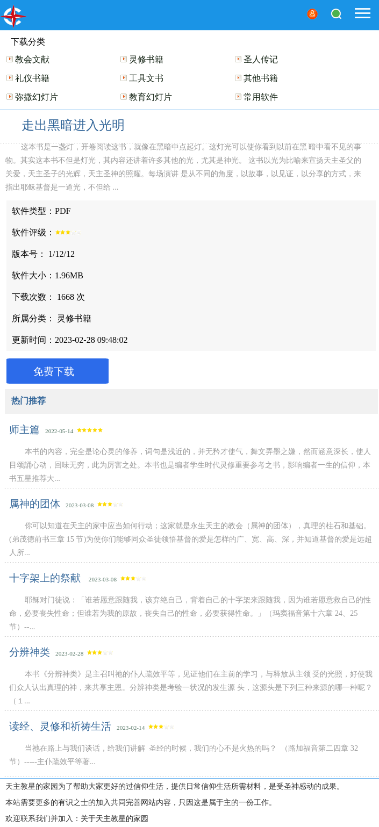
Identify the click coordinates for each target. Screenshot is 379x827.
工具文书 (146, 78)
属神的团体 (34, 503)
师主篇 (24, 429)
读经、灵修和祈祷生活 (60, 726)
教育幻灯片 (150, 97)
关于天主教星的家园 (114, 819)
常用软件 (261, 97)
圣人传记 (261, 59)
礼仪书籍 (32, 78)
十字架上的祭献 (46, 578)
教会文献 (32, 59)
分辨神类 (29, 652)
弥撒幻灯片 (36, 97)
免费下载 (53, 371)
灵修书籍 (146, 59)
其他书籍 (261, 78)
